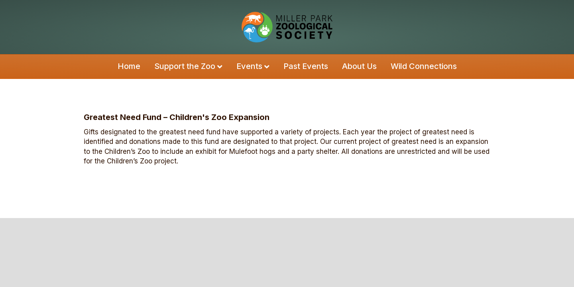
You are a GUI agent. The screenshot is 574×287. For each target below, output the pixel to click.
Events (249, 66)
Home (129, 66)
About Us (359, 66)
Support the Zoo (184, 66)
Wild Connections (424, 66)
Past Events (305, 66)
